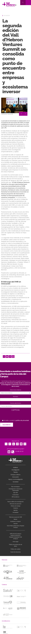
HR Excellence (15, 497)
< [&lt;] (21, 114)
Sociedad (15, 482)
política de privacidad (22, 420)
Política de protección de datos (15, 545)
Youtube (21, 443)
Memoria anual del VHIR (15, 517)
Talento (15, 472)
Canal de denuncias (15, 552)
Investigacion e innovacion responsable (15, 489)
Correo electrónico (15, 403)
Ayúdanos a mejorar (15, 521)
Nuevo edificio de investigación (16, 501)
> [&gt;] (25, 114)
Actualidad (15, 512)
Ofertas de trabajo (15, 506)
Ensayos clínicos (15, 474)
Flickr (25, 443)
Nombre (15, 396)
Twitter (4, 356)
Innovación (15, 477)
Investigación (15, 470)
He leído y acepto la (16, 420)
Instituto (15, 467)
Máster (15, 519)
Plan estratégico (15, 486)
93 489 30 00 (19, 451)
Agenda (15, 510)
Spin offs (15, 492)
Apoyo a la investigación (15, 479)
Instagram (17, 443)
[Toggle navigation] (28, 2)
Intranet (16, 523)
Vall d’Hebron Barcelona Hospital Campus (15, 526)
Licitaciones (15, 494)
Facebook (10, 356)
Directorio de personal (15, 503)
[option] (14, 107)
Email (9, 451)
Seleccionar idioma (15, 390)
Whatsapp (13, 356)
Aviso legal (15, 541)
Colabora (15, 508)
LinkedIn (7, 356)
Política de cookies (15, 549)
